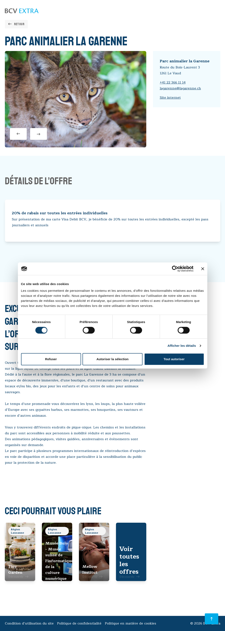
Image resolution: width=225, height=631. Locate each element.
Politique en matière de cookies (130, 623)
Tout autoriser (174, 359)
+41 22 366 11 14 (173, 82)
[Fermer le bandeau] (202, 268)
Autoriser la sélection (112, 359)
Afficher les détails (182, 345)
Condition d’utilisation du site (29, 623)
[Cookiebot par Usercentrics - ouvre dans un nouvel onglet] (175, 269)
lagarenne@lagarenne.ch (180, 88)
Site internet (170, 97)
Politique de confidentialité (79, 623)
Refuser (51, 359)
